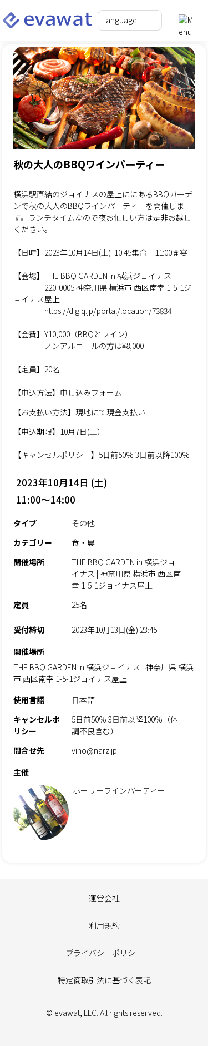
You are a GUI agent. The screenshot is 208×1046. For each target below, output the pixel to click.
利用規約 (104, 925)
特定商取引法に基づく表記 (104, 979)
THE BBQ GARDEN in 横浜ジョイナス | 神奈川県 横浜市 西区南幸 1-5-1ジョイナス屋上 (103, 672)
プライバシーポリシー (104, 952)
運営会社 (104, 898)
